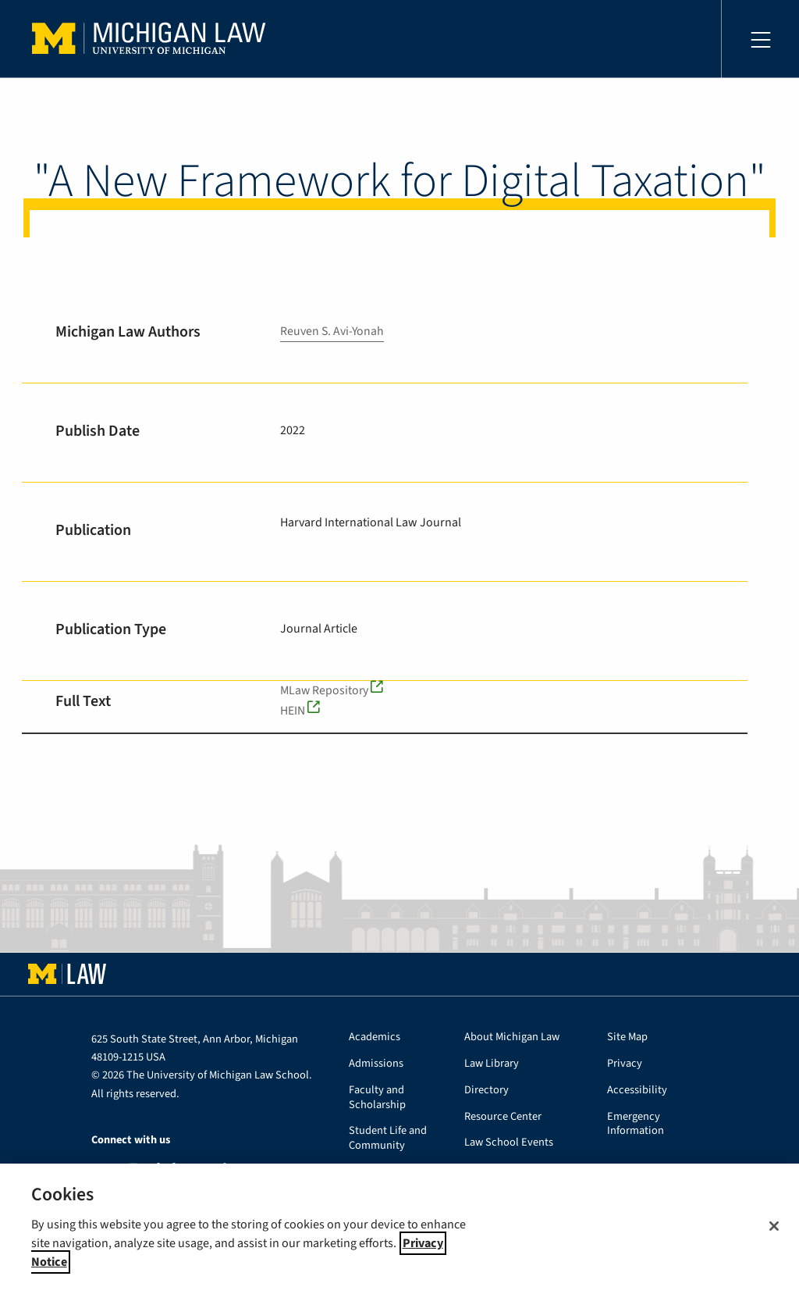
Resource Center (503, 1117)
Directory (486, 1090)
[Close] (774, 1226)
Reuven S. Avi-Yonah (332, 331)
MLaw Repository (325, 690)
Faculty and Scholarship (377, 1098)
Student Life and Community (388, 1138)
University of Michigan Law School (153, 39)
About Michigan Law (511, 1037)
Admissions (376, 1064)
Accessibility (637, 1090)
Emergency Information (635, 1124)
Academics (374, 1037)
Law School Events (508, 1142)
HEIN (292, 710)
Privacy (624, 1064)
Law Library (491, 1064)
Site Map (627, 1037)
